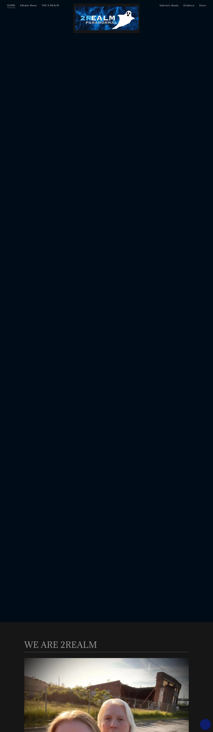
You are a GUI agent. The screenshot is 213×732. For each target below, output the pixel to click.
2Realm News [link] (28, 5)
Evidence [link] (188, 5)
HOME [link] (11, 5)
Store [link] (202, 5)
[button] (205, 724)
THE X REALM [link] (50, 5)
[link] (106, 5)
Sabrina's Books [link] (169, 5)
